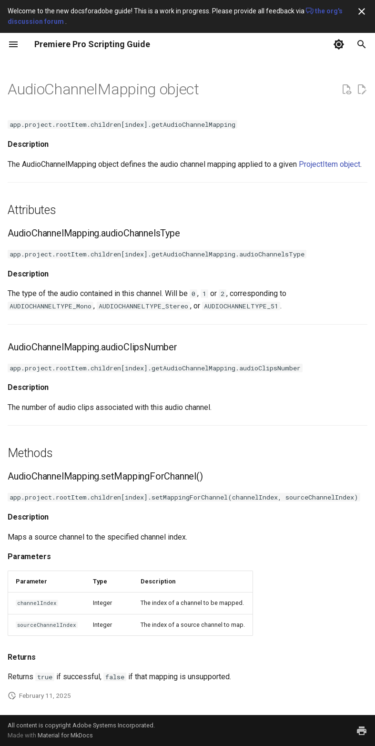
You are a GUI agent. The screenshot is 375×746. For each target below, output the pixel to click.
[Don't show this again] (361, 11)
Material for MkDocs (65, 735)
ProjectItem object (329, 164)
